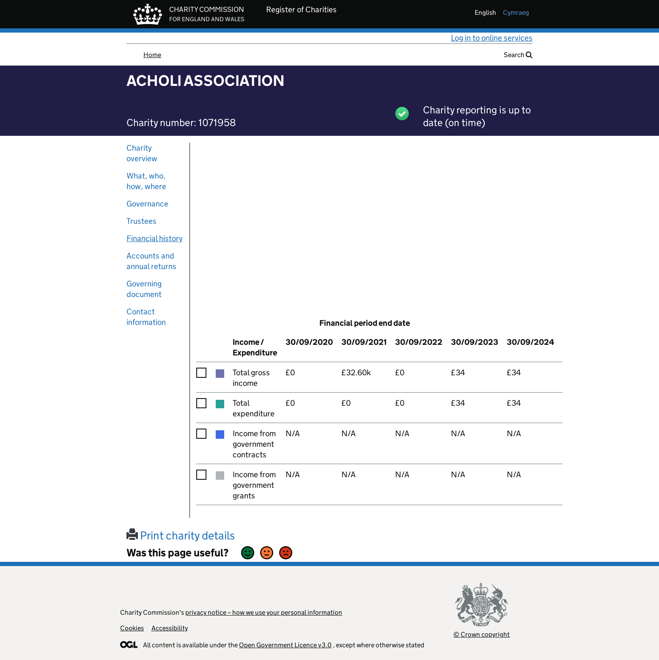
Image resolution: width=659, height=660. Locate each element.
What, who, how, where (146, 181)
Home (152, 55)
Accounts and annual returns (151, 261)
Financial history (154, 238)
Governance (147, 204)
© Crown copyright (481, 634)
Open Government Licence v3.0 (285, 645)
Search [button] (518, 55)
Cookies (132, 628)
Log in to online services (492, 38)
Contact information (146, 317)
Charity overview (141, 153)
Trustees (141, 221)
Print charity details (180, 535)
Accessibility (169, 628)
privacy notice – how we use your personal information (263, 612)
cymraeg (516, 12)
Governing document (144, 289)
